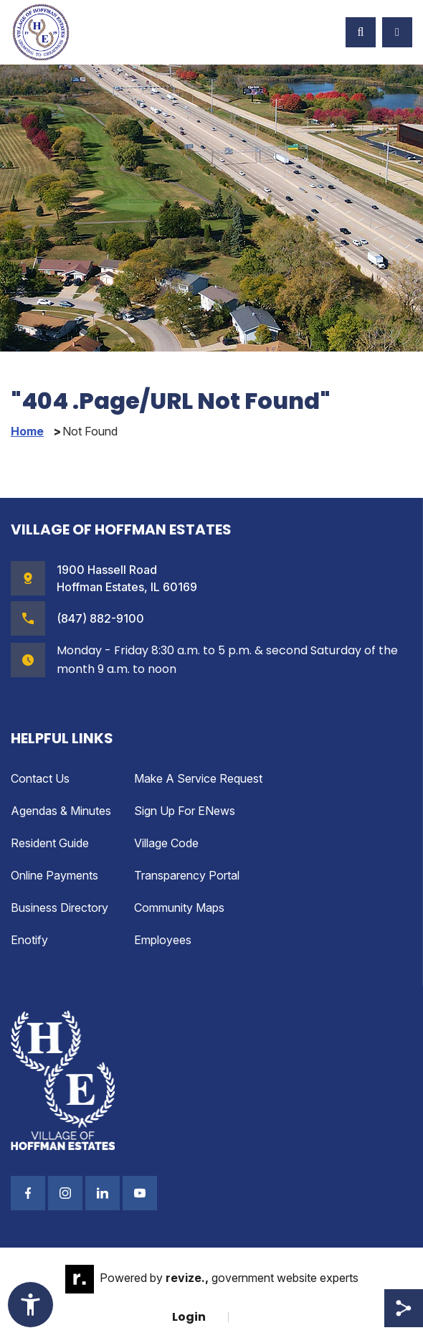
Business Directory (59, 907)
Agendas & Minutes (61, 811)
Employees (162, 940)
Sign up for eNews (184, 811)
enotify (29, 940)
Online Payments (54, 875)
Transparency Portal (186, 875)
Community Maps (179, 907)
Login (189, 1317)
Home (27, 431)
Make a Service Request (198, 778)
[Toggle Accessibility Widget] (30, 1304)
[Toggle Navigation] (397, 32)
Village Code (166, 843)
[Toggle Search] (361, 32)
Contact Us (40, 778)
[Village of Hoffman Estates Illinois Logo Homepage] (41, 32)
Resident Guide (50, 843)
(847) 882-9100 (100, 618)
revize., (187, 1278)
